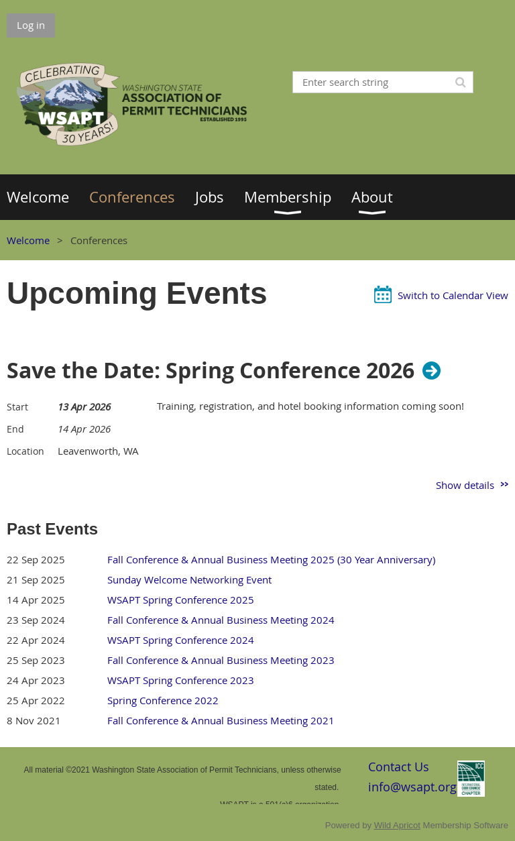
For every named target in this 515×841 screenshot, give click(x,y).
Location (25, 451)
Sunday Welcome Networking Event (189, 579)
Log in (31, 25)
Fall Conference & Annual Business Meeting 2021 (221, 720)
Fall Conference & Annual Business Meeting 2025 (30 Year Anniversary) (271, 559)
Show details (465, 485)
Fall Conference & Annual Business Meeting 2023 (221, 660)
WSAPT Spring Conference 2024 (180, 640)
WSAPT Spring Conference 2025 (180, 599)
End (15, 429)
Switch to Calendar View (453, 295)
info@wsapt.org (412, 787)
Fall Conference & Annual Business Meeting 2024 (221, 619)
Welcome (28, 240)
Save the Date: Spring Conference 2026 (210, 370)
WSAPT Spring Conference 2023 (180, 680)
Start (17, 406)
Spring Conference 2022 (163, 700)
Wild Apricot (397, 825)
